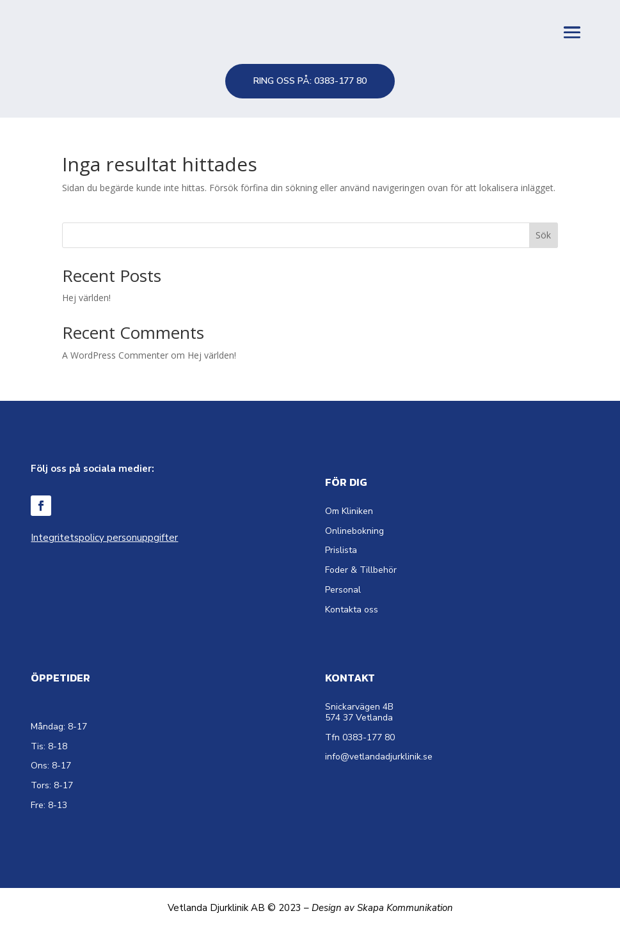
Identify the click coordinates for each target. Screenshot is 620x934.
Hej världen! (86, 298)
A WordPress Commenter (115, 355)
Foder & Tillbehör (361, 570)
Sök (543, 235)
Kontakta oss (351, 609)
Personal (343, 590)
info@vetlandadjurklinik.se (379, 757)
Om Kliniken (349, 511)
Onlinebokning (354, 531)
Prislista (341, 550)
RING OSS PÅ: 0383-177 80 (310, 81)
